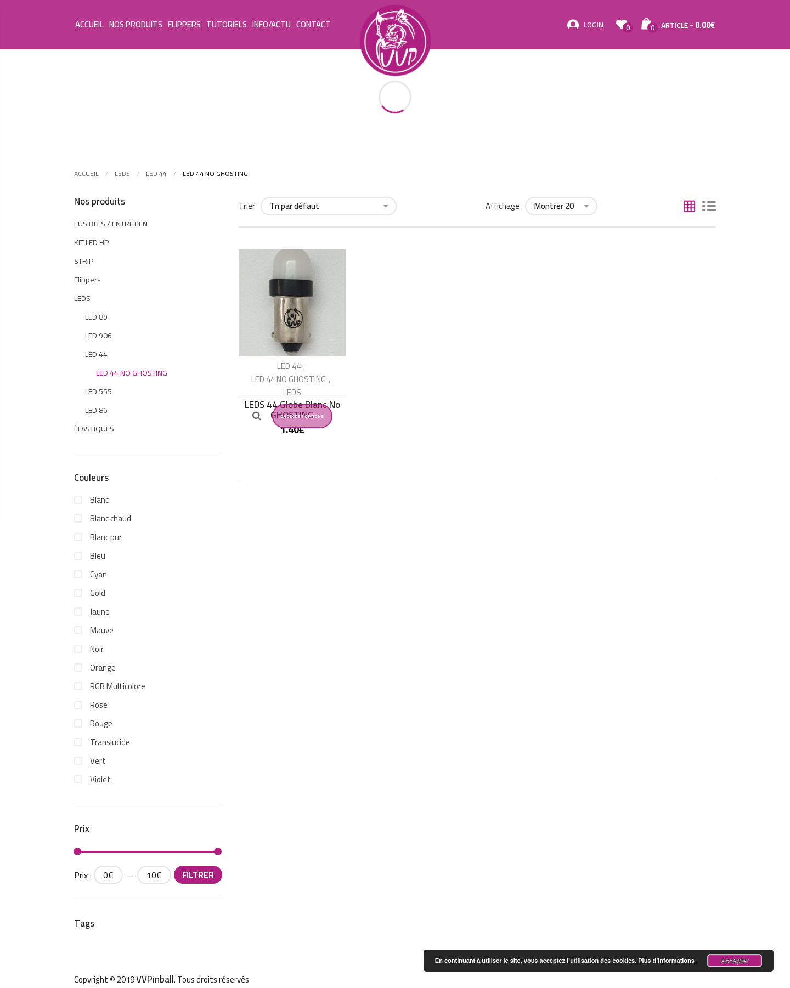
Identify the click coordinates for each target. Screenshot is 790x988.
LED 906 (98, 335)
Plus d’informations (666, 960)
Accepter (734, 960)
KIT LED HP (91, 242)
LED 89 (96, 317)
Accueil (89, 24)
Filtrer (198, 875)
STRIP (83, 261)
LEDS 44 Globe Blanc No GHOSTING (292, 410)
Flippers (184, 24)
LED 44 (156, 173)
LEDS (122, 173)
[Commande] (329, 206)
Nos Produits (135, 24)
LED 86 (96, 410)
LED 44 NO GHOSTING (288, 379)
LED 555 (98, 391)
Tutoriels (226, 24)
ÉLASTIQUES (94, 429)
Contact (313, 24)
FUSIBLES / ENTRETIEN (111, 224)
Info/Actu (271, 24)
